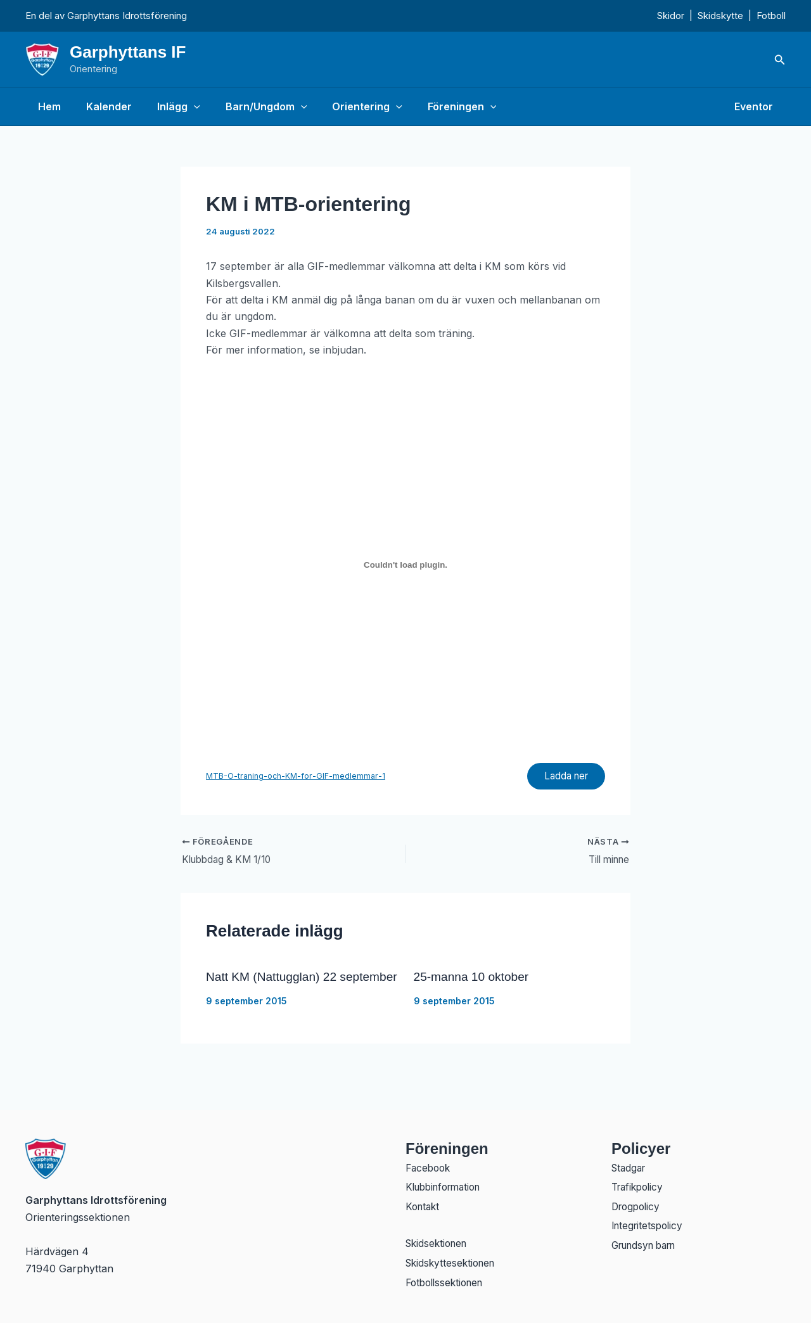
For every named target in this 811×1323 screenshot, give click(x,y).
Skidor (670, 16)
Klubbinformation (447, 1185)
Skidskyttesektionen (453, 1264)
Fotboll (771, 16)
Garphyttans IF (128, 51)
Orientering (344, 106)
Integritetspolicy (649, 1226)
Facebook (430, 1165)
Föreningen (434, 106)
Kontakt (424, 1205)
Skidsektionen (439, 1243)
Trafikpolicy (639, 1185)
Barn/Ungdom (249, 106)
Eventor (756, 106)
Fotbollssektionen (448, 1284)
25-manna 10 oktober (474, 980)
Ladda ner (562, 777)
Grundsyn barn (648, 1246)
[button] (780, 60)
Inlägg (166, 106)
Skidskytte (720, 16)
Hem (46, 106)
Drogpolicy (637, 1205)
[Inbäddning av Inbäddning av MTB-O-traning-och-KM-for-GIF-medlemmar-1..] (405, 564)
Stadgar (630, 1165)
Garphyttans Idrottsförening (127, 16)
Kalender (101, 106)
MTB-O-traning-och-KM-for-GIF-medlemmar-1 (296, 777)
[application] (181, 106)
